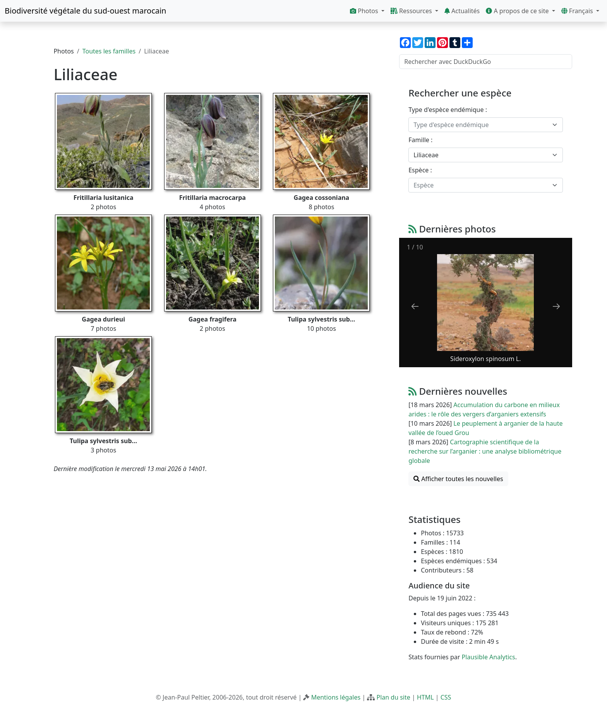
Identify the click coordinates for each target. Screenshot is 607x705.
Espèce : (420, 170)
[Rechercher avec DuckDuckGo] (485, 61)
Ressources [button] (412, 11)
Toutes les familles (108, 51)
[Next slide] (556, 306)
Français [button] (578, 11)
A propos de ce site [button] (518, 11)
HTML (425, 697)
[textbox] (480, 124)
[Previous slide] (415, 306)
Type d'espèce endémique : (447, 109)
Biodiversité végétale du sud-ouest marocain (85, 10)
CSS (446, 697)
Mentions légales (336, 697)
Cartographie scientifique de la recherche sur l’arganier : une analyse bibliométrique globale (484, 451)
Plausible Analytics (488, 657)
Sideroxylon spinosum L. (485, 358)
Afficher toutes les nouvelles (458, 479)
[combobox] (485, 124)
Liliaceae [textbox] (425, 155)
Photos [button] (365, 11)
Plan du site (393, 697)
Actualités (462, 11)
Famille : (420, 140)
